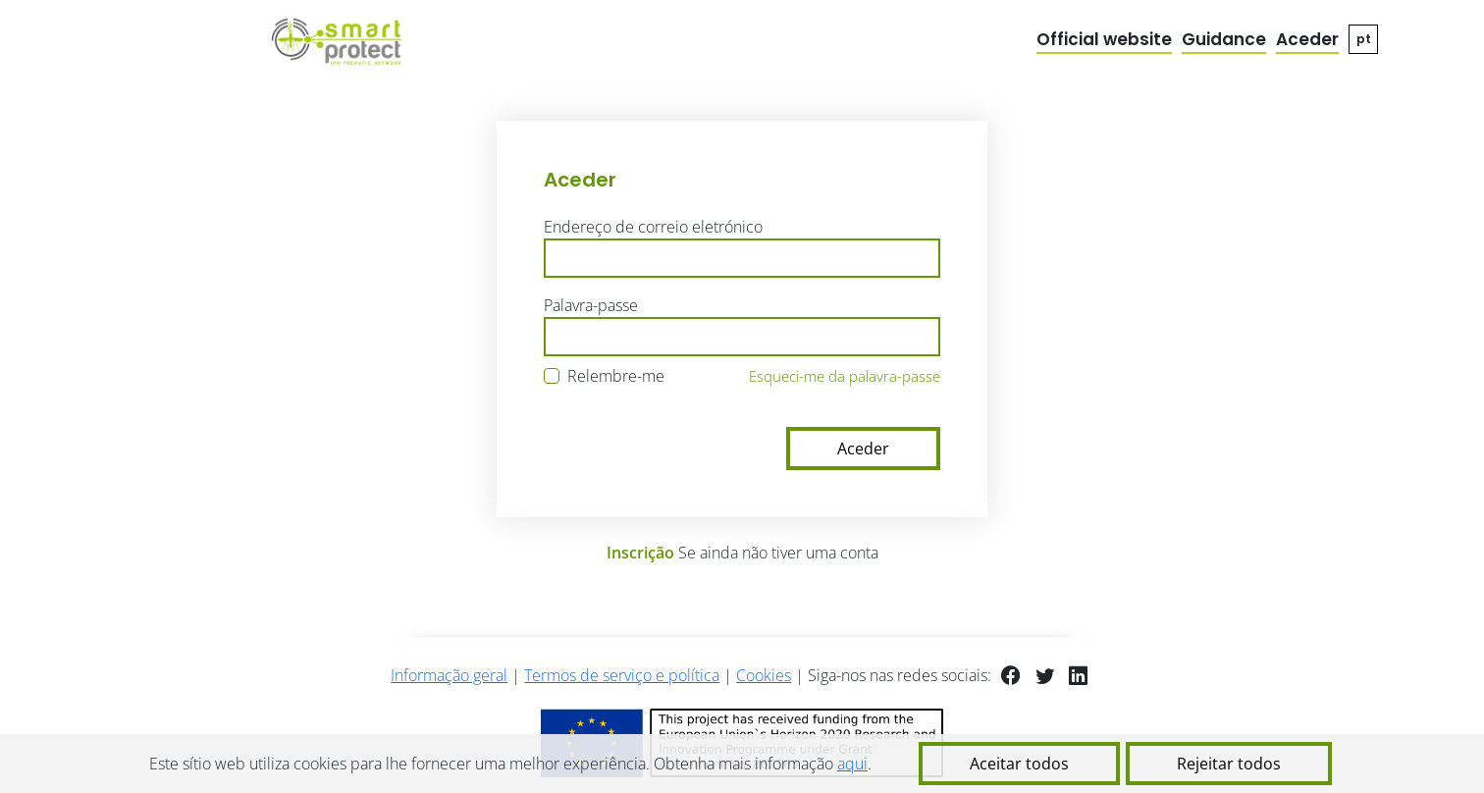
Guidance (1224, 39)
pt (1363, 38)
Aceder (1307, 39)
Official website (1104, 39)
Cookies (763, 675)
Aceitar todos (1019, 763)
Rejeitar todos (1229, 763)
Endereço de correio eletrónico (653, 227)
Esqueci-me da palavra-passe (844, 376)
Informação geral (449, 675)
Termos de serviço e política (621, 675)
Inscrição (640, 552)
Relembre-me (615, 376)
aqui (852, 763)
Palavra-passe (591, 305)
